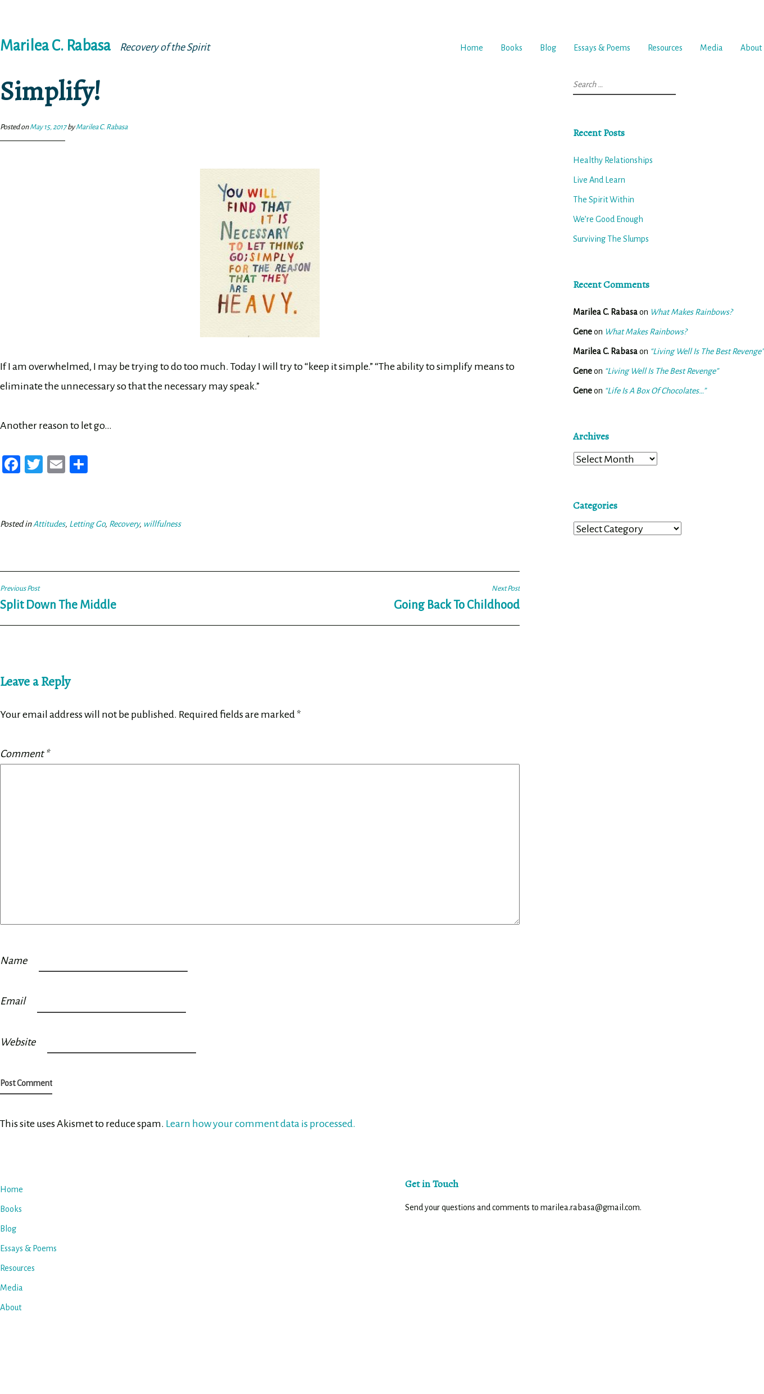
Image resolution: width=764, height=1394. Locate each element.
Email (12, 1001)
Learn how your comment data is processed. (261, 1123)
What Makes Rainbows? (691, 311)
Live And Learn (599, 179)
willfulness (162, 523)
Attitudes (49, 523)
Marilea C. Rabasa (55, 46)
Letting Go (87, 523)
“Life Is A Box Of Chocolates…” (655, 390)
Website (17, 1042)
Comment (24, 753)
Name (13, 960)
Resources (665, 47)
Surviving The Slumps (611, 238)
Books (511, 47)
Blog (548, 47)
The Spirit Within (603, 199)
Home (471, 47)
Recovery (124, 523)
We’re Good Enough (608, 219)
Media (711, 47)
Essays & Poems (602, 47)
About (751, 47)
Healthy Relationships (613, 160)
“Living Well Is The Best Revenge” (707, 351)
